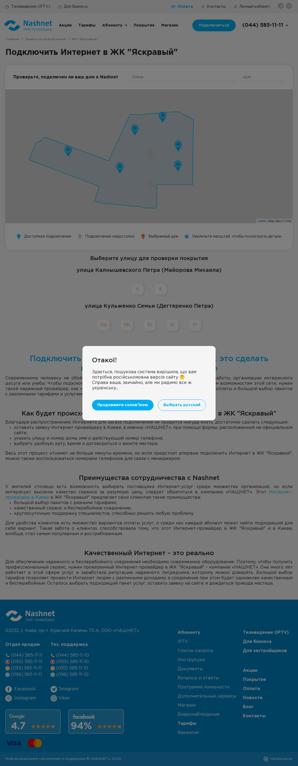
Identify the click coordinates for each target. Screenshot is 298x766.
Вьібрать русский (181, 405)
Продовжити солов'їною (122, 405)
